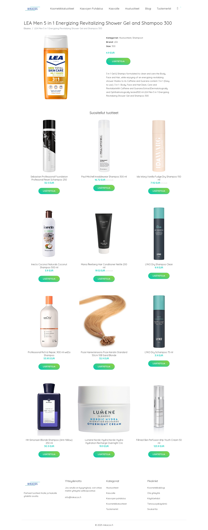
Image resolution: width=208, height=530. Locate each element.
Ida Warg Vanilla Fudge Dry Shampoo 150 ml (159, 178)
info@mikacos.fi (73, 497)
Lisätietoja (118, 61)
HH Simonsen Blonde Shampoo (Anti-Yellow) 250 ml (49, 441)
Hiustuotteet (132, 8)
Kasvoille (114, 8)
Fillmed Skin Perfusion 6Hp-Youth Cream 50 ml (159, 441)
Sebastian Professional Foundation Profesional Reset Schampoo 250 (49, 178)
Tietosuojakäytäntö (157, 503)
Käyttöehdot (153, 498)
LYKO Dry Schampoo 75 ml (159, 352)
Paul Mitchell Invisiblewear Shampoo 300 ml (104, 176)
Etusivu (27, 28)
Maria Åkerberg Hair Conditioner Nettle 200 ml (104, 266)
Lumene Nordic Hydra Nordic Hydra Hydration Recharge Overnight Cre (104, 441)
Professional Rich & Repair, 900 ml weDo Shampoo (49, 354)
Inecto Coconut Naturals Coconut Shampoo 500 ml (49, 266)
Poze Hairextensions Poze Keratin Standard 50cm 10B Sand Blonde (104, 354)
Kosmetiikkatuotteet (62, 8)
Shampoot (137, 37)
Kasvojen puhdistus (91, 8)
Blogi (148, 8)
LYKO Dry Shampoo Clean (159, 264)
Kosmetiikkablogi (156, 487)
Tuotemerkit (164, 8)
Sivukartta (152, 509)
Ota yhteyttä (153, 493)
